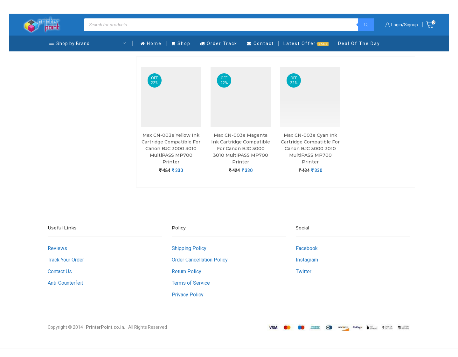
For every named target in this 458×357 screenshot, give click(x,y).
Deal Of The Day (359, 43)
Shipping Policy (189, 248)
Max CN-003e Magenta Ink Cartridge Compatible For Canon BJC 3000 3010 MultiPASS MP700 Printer (240, 148)
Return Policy (186, 271)
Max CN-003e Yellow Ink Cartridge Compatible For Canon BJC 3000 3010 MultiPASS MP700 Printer (171, 148)
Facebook (307, 248)
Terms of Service (191, 283)
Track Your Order (66, 260)
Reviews (57, 248)
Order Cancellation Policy (200, 260)
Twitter (303, 271)
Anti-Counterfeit (65, 283)
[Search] (366, 24)
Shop (181, 43)
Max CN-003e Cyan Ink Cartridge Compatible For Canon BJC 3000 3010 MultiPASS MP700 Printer (310, 148)
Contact (260, 43)
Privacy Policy (188, 295)
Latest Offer (306, 43)
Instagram (307, 260)
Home (151, 43)
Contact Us (60, 271)
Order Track (218, 43)
